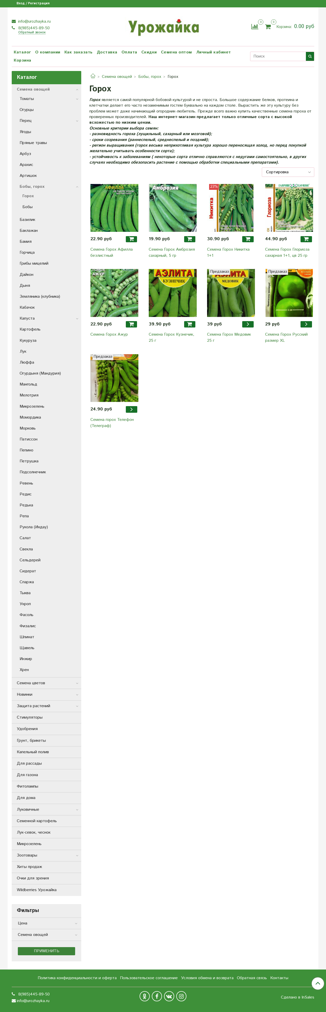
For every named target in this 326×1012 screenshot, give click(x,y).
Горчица (27, 252)
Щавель (27, 648)
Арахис (26, 165)
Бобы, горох (149, 77)
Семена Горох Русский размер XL (286, 338)
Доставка (107, 52)
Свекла (26, 549)
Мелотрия (29, 395)
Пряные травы (33, 143)
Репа (24, 516)
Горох (28, 196)
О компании (47, 52)
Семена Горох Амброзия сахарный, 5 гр (172, 253)
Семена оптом (176, 52)
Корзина (22, 60)
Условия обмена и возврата (207, 978)
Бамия (26, 242)
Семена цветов (31, 683)
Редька (26, 505)
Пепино (26, 450)
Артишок (28, 176)
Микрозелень (32, 406)
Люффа (27, 362)
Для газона (27, 775)
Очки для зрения (33, 878)
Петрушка (29, 461)
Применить (46, 951)
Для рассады (29, 763)
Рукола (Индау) (34, 527)
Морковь (28, 428)
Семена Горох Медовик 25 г (229, 338)
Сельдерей (30, 560)
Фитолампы (27, 786)
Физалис (28, 626)
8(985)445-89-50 (33, 28)
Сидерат (28, 571)
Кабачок (27, 307)
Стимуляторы (30, 717)
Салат (25, 538)
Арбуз (25, 154)
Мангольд (28, 384)
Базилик (27, 220)
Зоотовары (27, 855)
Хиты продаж (29, 867)
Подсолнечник (33, 472)
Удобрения (27, 729)
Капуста (27, 318)
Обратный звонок (32, 32)
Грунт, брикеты (31, 741)
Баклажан (29, 231)
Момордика (30, 417)
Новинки (24, 694)
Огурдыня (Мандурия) (40, 373)
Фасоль (26, 615)
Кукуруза (28, 341)
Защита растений (33, 706)
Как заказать (78, 52)
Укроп (25, 604)
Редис (26, 494)
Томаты (27, 99)
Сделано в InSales (297, 997)
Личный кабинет (213, 52)
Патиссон (28, 439)
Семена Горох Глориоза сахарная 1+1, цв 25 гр (287, 253)
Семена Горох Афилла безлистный (111, 253)
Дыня (25, 286)
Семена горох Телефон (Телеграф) (112, 423)
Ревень (26, 483)
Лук (23, 351)
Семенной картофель (37, 821)
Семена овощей (117, 77)
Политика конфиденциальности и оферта (77, 978)
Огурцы (27, 110)
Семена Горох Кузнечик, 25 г (171, 338)
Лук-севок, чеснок (33, 832)
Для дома (26, 798)
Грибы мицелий (34, 263)
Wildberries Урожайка (37, 890)
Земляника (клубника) (40, 297)
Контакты (279, 978)
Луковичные (28, 810)
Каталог (22, 52)
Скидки (149, 52)
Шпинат (27, 637)
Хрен (24, 670)
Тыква (25, 593)
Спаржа (27, 582)
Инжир (26, 659)
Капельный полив (33, 752)
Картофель (30, 329)
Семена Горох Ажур (109, 334)
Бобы (27, 207)
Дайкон (26, 275)
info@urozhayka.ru (34, 21)
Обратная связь (252, 978)
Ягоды (25, 132)
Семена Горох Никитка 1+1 (228, 253)
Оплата (129, 52)
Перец (26, 121)
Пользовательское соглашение (149, 978)
